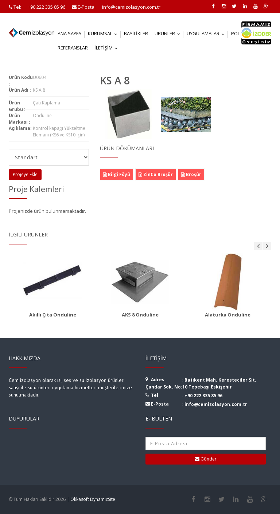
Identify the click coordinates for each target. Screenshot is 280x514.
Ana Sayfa (69, 33)
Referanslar (73, 47)
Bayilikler (136, 33)
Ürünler (169, 33)
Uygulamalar (207, 33)
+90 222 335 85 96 (203, 396)
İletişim (107, 47)
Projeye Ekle (25, 174)
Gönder (206, 459)
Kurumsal (104, 33)
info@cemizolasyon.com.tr (215, 404)
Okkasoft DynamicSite (92, 499)
